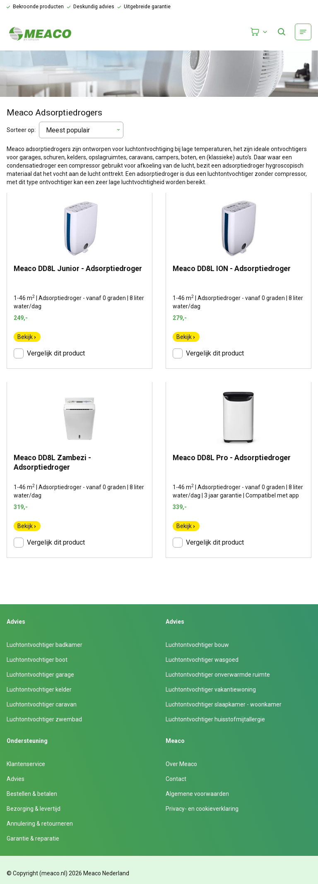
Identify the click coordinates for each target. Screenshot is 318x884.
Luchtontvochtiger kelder (39, 689)
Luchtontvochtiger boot (37, 659)
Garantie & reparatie (33, 838)
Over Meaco (181, 764)
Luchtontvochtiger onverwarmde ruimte (218, 674)
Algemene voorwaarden (197, 793)
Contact (176, 779)
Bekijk (27, 337)
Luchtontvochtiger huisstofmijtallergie (215, 719)
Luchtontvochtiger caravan (42, 704)
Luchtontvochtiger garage (40, 674)
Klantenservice (26, 764)
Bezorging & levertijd (33, 808)
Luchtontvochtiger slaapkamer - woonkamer (224, 704)
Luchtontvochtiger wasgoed (202, 659)
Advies (15, 779)
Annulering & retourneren (40, 823)
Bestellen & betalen (32, 793)
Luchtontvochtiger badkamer (44, 644)
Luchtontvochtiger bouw (197, 644)
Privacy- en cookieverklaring (202, 808)
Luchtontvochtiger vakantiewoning (211, 689)
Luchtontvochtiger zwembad (44, 719)
